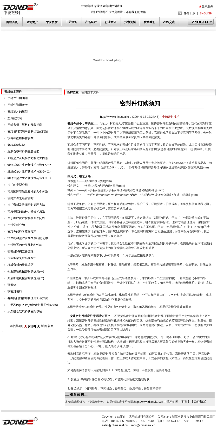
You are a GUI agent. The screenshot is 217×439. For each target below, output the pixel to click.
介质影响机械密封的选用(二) (25, 278)
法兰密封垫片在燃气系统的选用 (27, 238)
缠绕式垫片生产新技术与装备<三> (29, 178)
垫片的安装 (14, 118)
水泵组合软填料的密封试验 (24, 311)
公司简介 (32, 22)
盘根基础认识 (16, 145)
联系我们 (149, 22)
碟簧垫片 (13, 284)
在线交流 (169, 22)
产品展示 (91, 22)
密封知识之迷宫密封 (20, 198)
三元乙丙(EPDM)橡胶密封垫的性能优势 (32, 305)
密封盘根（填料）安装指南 (24, 124)
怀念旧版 (189, 13)
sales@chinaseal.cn (115, 425)
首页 (50, 326)
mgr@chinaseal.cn (143, 425)
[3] (34, 326)
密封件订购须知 (17, 98)
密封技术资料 (90, 92)
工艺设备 (71, 22)
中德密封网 (171, 401)
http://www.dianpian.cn (148, 401)
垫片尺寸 (73, 176)
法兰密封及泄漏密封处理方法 (26, 204)
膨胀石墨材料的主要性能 (23, 151)
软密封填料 (14, 291)
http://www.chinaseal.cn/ (116, 116)
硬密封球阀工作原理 (20, 251)
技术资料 (130, 22)
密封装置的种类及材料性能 (24, 245)
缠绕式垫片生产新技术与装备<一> (29, 165)
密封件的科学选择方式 (21, 231)
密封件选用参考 (17, 104)
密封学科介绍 (16, 225)
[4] (38, 326)
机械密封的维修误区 (20, 264)
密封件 (71, 123)
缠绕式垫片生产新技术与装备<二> (29, 171)
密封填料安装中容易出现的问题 (27, 131)
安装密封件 (77, 316)
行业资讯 (110, 22)
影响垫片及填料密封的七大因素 (27, 158)
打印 (185, 401)
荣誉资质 (52, 22)
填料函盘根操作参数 (20, 138)
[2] (30, 326)
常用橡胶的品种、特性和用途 (26, 211)
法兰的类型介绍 (17, 184)
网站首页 (12, 22)
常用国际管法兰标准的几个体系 (27, 191)
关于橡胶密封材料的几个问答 (26, 218)
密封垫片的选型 (17, 111)
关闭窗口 (199, 401)
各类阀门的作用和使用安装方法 (27, 298)
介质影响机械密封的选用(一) (25, 271)
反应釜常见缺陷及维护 (21, 258)
